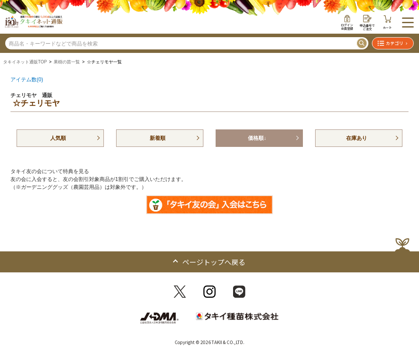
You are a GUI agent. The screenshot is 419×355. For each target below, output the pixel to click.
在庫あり (356, 138)
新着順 (157, 138)
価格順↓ (257, 138)
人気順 (58, 138)
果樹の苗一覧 (67, 61)
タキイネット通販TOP (25, 61)
